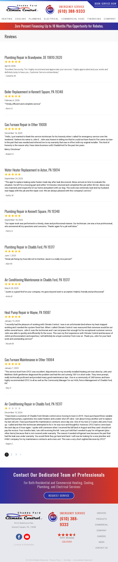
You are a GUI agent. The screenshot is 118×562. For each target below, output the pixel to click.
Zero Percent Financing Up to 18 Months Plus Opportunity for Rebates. (59, 26)
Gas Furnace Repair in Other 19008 (26, 124)
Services (101, 513)
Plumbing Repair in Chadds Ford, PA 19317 (30, 246)
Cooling (20, 19)
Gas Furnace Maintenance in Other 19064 (29, 359)
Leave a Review (67, 541)
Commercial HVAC (73, 19)
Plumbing (35, 19)
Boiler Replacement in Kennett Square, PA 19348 (34, 91)
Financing (94, 19)
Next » (21, 455)
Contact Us (101, 548)
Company (110, 19)
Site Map (67, 560)
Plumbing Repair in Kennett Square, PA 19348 (32, 211)
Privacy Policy (55, 560)
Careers (101, 536)
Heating (7, 19)
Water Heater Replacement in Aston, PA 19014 (32, 169)
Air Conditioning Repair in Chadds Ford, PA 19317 (33, 403)
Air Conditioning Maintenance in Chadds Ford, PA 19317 (37, 279)
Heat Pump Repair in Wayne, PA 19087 (27, 312)
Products (101, 519)
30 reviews (70, 538)
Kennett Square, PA (20, 527)
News (101, 542)
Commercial (101, 524)
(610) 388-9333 (71, 11)
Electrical (51, 19)
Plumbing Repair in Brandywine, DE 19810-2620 (33, 57)
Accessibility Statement (82, 560)
